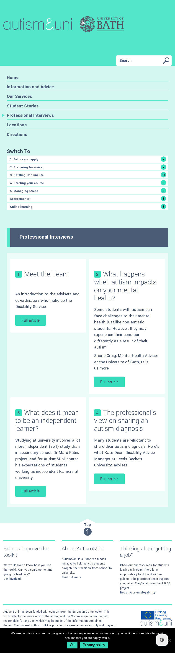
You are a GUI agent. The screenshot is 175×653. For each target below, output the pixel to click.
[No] (169, 640)
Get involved (12, 579)
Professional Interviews (30, 115)
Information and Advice (30, 87)
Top (88, 529)
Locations (17, 125)
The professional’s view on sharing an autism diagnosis (125, 420)
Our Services (19, 96)
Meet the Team (46, 274)
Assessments (88, 198)
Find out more (71, 577)
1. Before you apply (88, 159)
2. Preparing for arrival (88, 167)
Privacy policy (94, 645)
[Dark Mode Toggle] (162, 640)
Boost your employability (137, 593)
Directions (17, 134)
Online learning (88, 206)
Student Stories (23, 106)
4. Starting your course (88, 182)
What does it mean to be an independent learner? (47, 420)
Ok (72, 645)
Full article (30, 320)
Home (12, 77)
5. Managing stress (88, 190)
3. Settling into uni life (88, 174)
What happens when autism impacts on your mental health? (125, 286)
